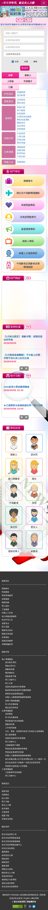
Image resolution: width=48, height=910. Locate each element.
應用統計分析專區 (9, 880)
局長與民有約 (7, 876)
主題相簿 (5, 812)
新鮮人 (28, 75)
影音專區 (5, 809)
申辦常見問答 (7, 819)
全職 (26, 62)
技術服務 (21, 113)
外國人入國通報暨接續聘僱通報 (18, 697)
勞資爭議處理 (7, 595)
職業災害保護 (7, 634)
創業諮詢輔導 (7, 641)
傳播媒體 (21, 147)
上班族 (10, 81)
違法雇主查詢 (10, 662)
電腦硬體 (21, 92)
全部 (17, 62)
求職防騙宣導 (7, 644)
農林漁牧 (21, 103)
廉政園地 (5, 852)
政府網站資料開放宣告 (29, 895)
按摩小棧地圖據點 (12, 701)
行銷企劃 (21, 156)
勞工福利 (5, 606)
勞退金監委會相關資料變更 (16, 749)
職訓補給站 (9, 673)
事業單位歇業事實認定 (14, 694)
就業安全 (5, 623)
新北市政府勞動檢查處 (11, 838)
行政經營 (21, 133)
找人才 (28, 20)
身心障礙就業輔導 (9, 616)
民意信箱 (15, 895)
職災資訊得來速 (11, 708)
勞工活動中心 (10, 680)
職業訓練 (5, 602)
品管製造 (21, 100)
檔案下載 (5, 816)
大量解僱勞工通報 (12, 745)
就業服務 (5, 599)
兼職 (35, 62)
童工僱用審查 (10, 735)
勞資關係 (5, 592)
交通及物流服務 (24, 116)
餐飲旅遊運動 (23, 120)
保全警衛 (21, 126)
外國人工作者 (7, 613)
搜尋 (25, 68)
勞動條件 (5, 589)
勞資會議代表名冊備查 (14, 721)
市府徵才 (27, 81)
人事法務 (21, 136)
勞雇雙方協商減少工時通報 (16, 766)
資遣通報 (9, 714)
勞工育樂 (5, 627)
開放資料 (5, 859)
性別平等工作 (7, 620)
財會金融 (21, 139)
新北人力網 (6, 805)
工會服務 (5, 609)
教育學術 (21, 153)
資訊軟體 (21, 95)
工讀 (10, 87)
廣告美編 (21, 143)
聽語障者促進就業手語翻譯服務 (18, 690)
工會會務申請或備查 (13, 772)
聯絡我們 (5, 862)
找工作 (20, 20)
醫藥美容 (21, 123)
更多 (28, 278)
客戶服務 (21, 110)
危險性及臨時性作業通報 (15, 687)
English (27, 898)
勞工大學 (9, 683)
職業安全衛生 (7, 630)
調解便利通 (9, 669)
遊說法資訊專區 (8, 883)
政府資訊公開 (7, 855)
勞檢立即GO (10, 666)
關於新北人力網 (8, 873)
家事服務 (21, 129)
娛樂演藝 (21, 150)
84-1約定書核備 (11, 704)
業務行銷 (21, 107)
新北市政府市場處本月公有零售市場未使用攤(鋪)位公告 (23, 24)
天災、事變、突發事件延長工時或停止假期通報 (24, 731)
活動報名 (5, 795)
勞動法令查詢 (7, 869)
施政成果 (5, 866)
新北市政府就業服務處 (11, 841)
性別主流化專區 (8, 848)
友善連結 (5, 637)
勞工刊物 (5, 802)
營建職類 (21, 162)
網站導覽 (35, 898)
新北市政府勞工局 (9, 834)
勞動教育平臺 (10, 676)
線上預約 (5, 798)
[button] (1, 11)
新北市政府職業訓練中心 (12, 845)
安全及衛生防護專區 (10, 887)
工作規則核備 (10, 728)
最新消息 (5, 791)
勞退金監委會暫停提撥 (14, 752)
